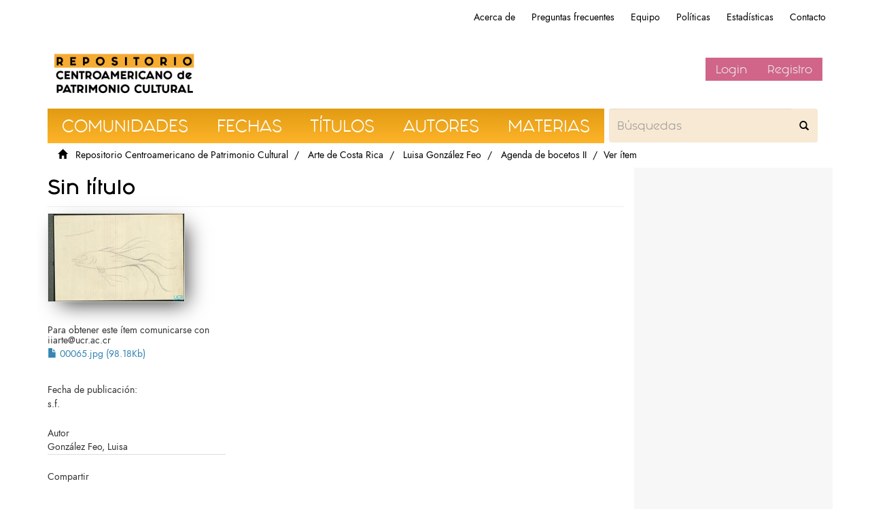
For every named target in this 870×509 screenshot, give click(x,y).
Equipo (645, 17)
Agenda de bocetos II (544, 155)
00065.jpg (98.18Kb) (96, 353)
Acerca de (494, 17)
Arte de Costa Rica (345, 155)
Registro (789, 69)
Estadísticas (750, 17)
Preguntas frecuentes (573, 17)
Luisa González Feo (442, 155)
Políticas (693, 17)
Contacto (808, 17)
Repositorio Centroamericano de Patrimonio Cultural (181, 155)
